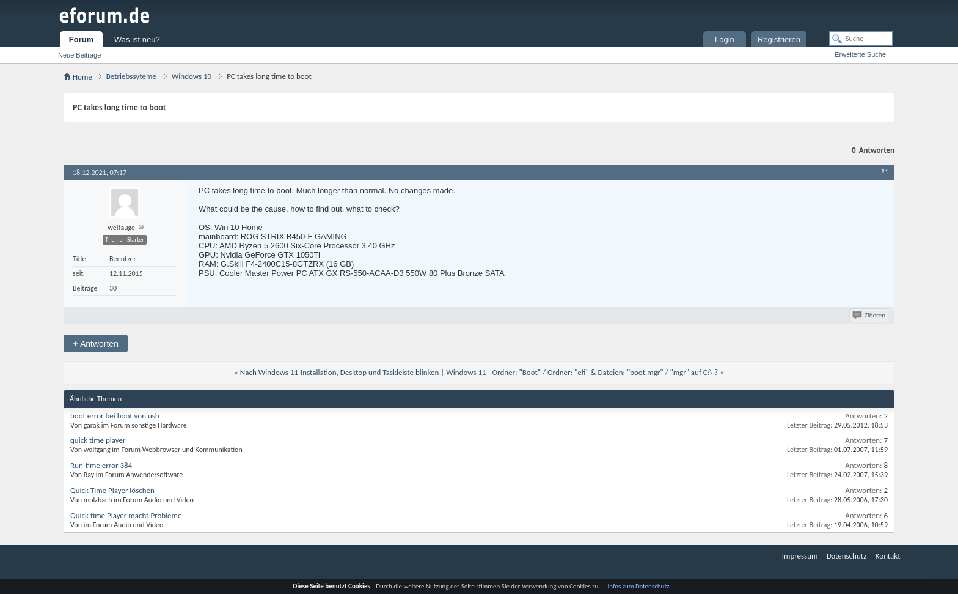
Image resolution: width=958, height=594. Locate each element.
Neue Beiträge (79, 55)
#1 (884, 172)
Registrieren (779, 39)
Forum (81, 39)
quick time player (98, 440)
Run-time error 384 (101, 465)
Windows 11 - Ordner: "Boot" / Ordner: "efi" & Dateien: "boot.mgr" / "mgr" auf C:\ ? (582, 372)
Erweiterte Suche (860, 54)
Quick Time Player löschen (112, 490)
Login (724, 39)
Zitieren (869, 315)
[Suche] (861, 38)
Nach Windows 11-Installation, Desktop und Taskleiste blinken (339, 372)
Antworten (96, 343)
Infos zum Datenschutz (639, 586)
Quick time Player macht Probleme (125, 515)
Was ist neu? (137, 39)
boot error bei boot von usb (114, 415)
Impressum (800, 555)
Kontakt (888, 555)
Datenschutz (846, 555)
